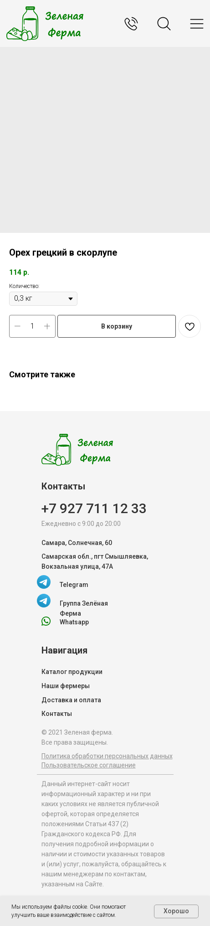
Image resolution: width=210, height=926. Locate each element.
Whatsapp (74, 622)
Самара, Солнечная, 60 (76, 542)
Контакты (56, 713)
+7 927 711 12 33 (94, 508)
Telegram (74, 584)
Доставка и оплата (71, 700)
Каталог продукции (71, 671)
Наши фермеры (65, 685)
